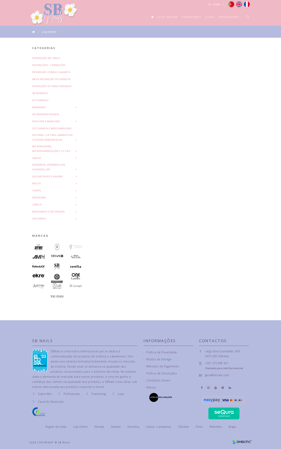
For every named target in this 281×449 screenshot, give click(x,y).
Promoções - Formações (48, 65)
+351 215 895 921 (216, 363)
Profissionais (72, 394)
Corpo (36, 190)
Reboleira (216, 426)
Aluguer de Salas (56, 426)
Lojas (210, 16)
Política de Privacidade (160, 352)
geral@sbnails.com (217, 375)
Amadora (133, 426)
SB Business (40, 93)
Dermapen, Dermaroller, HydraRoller (49, 167)
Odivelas (184, 426)
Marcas (40, 235)
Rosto (36, 183)
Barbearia (39, 107)
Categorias (43, 48)
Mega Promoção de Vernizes (51, 79)
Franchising (229, 16)
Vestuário (39, 218)
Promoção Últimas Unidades (51, 86)
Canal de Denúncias (51, 401)
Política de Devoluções (160, 373)
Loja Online (167, 16)
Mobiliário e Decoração (48, 211)
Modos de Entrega (157, 359)
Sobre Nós (45, 394)
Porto (200, 426)
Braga (232, 426)
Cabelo (37, 204)
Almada (99, 426)
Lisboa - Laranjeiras (159, 426)
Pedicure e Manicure (46, 121)
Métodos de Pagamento (161, 366)
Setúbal (116, 426)
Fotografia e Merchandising (51, 128)
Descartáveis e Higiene (47, 176)
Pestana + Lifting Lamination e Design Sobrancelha (52, 137)
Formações (191, 16)
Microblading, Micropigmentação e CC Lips (51, 149)
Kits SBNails (40, 100)
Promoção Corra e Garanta (51, 72)
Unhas (36, 158)
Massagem (39, 197)
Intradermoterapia (45, 114)
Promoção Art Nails (46, 58)
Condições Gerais (156, 380)
